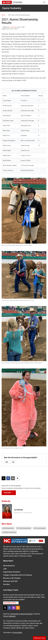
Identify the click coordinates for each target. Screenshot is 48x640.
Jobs (5, 569)
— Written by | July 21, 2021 (13, 27)
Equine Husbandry (11, 8)
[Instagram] (14, 608)
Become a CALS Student (11, 578)
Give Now (6, 584)
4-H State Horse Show (9, 532)
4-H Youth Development (24, 528)
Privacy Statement (9, 616)
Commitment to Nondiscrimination (21, 614)
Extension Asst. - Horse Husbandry (23, 512)
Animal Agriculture (8, 528)
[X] (5, 608)
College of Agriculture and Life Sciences (17, 575)
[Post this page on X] (4, 478)
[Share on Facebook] (8, 478)
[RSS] (18, 608)
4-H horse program (39, 528)
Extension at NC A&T (10, 581)
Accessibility (17, 632)
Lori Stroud (12, 27)
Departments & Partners (11, 572)
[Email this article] (13, 478)
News (3, 15)
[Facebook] (9, 608)
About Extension (9, 566)
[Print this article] (17, 478)
